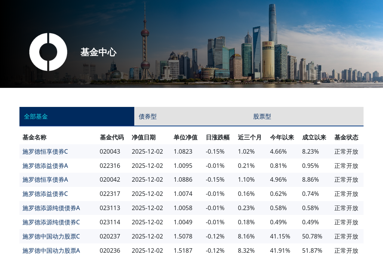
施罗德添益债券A (45, 165)
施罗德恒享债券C (45, 151)
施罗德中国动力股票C (51, 236)
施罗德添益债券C (45, 194)
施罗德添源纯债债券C (51, 222)
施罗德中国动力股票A (51, 250)
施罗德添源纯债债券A (51, 208)
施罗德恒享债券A (45, 179)
